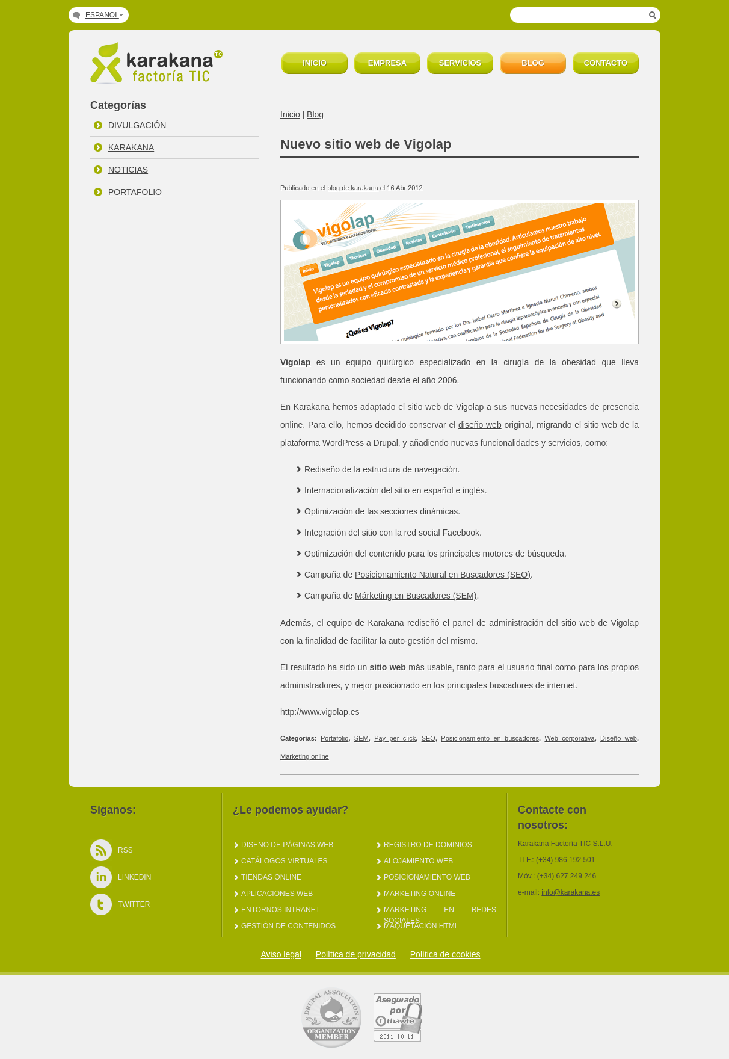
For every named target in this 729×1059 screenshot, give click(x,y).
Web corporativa (569, 738)
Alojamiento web (418, 861)
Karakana (131, 147)
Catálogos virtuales (284, 861)
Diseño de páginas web (287, 845)
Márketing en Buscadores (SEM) (415, 596)
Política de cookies (445, 954)
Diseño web (618, 738)
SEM (361, 738)
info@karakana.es (570, 892)
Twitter (134, 904)
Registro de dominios (428, 845)
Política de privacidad (356, 954)
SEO (428, 738)
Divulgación (137, 125)
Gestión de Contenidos (288, 926)
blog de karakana (352, 187)
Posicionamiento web (427, 877)
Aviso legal (280, 954)
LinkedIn (134, 877)
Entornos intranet (280, 910)
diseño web (480, 425)
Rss (125, 850)
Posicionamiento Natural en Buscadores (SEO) (443, 574)
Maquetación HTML (421, 926)
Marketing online (304, 756)
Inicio (290, 114)
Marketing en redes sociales (440, 910)
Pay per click (395, 738)
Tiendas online (271, 877)
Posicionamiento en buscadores (490, 738)
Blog (315, 114)
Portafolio (135, 192)
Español (102, 15)
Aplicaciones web (277, 893)
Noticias (128, 169)
